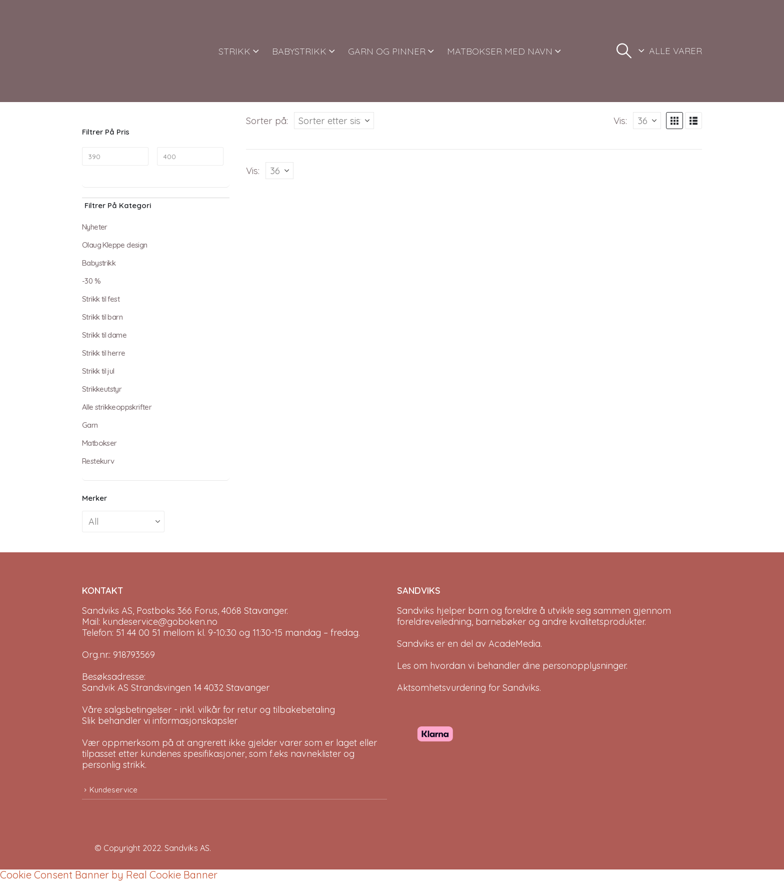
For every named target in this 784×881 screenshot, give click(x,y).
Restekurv (98, 461)
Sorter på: (267, 120)
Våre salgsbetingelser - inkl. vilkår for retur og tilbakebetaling (208, 709)
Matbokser (99, 443)
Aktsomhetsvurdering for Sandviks (468, 687)
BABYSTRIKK (299, 51)
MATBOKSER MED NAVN (499, 51)
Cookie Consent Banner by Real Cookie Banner (109, 874)
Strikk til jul (98, 371)
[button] (624, 51)
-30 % (91, 281)
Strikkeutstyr (102, 389)
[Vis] (647, 120)
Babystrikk (99, 263)
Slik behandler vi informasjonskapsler (160, 720)
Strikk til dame (104, 335)
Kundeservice (114, 789)
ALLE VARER (675, 51)
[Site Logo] (119, 51)
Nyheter (95, 227)
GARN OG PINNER (387, 51)
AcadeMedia (514, 643)
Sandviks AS (187, 848)
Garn (90, 425)
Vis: (620, 120)
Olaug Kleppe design (115, 245)
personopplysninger (584, 665)
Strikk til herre (103, 353)
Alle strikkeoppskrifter (117, 407)
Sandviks (415, 610)
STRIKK (234, 51)
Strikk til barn (102, 317)
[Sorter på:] (334, 120)
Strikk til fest (101, 299)
